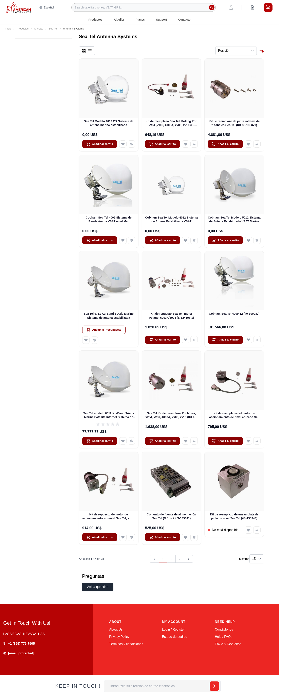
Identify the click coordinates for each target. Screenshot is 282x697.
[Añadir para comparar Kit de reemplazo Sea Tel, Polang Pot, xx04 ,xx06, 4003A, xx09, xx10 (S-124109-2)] (194, 144)
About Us (116, 629)
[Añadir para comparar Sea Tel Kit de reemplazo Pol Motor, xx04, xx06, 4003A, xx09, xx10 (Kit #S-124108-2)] (194, 441)
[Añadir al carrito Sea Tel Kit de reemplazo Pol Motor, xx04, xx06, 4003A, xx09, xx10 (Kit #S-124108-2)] (162, 441)
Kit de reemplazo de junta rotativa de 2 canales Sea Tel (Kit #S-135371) (234, 123)
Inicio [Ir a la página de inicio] (8, 28)
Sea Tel (53, 28)
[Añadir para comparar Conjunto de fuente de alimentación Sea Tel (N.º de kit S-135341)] (194, 537)
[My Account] (231, 7)
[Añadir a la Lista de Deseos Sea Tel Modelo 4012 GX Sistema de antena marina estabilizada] (123, 144)
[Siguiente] (188, 559)
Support (161, 19)
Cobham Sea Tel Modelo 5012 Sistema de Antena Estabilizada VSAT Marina (234, 219)
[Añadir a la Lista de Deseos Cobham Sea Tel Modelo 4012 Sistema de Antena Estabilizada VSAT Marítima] (185, 240)
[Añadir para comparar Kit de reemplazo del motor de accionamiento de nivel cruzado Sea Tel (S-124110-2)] (257, 441)
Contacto (184, 19)
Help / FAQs (223, 636)
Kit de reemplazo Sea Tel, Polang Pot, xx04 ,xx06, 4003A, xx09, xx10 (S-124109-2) (171, 123)
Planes (140, 19)
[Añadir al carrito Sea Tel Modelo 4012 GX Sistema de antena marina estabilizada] (99, 144)
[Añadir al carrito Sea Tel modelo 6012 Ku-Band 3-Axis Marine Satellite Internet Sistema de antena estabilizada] (99, 441)
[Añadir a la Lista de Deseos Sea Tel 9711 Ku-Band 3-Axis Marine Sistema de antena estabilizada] (86, 340)
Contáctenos (224, 629)
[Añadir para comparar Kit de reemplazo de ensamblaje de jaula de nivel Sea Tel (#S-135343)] (257, 530)
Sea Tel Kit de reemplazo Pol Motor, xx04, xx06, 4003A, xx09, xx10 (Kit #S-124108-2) (172, 415)
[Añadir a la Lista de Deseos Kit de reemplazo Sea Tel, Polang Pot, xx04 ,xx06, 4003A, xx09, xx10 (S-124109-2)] (185, 144)
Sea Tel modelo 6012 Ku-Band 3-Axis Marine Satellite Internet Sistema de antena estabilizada (108, 415)
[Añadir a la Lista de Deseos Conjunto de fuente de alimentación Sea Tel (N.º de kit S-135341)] (185, 537)
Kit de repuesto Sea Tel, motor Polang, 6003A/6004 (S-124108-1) (171, 315)
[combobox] (143, 7)
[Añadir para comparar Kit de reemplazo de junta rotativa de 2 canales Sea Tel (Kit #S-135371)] (257, 144)
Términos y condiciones (126, 644)
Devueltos (234, 644)
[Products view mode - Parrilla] (84, 50)
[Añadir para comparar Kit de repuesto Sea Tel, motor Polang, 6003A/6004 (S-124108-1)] (194, 339)
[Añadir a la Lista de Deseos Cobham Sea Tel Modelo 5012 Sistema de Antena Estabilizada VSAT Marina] (248, 240)
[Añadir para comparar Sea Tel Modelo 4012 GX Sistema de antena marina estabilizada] (131, 144)
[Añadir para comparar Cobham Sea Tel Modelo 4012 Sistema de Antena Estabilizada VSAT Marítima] (194, 240)
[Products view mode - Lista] (89, 50)
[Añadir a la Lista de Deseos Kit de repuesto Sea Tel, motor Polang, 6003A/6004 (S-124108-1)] (185, 339)
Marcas (38, 28)
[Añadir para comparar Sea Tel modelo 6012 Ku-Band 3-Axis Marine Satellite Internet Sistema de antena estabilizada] (131, 441)
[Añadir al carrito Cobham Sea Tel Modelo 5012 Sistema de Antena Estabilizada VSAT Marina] (225, 240)
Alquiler (119, 19)
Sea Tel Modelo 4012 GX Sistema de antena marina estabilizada (108, 123)
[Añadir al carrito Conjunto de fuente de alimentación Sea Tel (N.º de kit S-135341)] (162, 537)
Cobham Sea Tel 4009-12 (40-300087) (234, 313)
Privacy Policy (119, 636)
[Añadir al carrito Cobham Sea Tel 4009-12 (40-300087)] (225, 340)
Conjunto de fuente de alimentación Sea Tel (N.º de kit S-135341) (171, 516)
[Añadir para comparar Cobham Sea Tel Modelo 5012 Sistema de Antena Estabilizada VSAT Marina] (257, 240)
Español (48, 7)
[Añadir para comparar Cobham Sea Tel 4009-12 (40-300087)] (257, 339)
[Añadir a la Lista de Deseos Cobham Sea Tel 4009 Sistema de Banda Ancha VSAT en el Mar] (123, 240)
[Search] (211, 7)
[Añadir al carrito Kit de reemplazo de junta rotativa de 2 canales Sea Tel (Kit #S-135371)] (225, 144)
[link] (154, 559)
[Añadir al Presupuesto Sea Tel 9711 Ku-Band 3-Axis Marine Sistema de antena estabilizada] (104, 330)
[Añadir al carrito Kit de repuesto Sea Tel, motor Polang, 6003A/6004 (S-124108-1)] (162, 340)
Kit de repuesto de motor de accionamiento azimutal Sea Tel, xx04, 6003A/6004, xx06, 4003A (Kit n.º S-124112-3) (108, 516)
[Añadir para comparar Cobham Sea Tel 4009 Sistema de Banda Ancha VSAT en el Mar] (131, 240)
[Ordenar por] (236, 50)
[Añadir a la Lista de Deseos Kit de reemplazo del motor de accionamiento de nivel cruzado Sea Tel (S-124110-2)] (248, 441)
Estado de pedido (174, 636)
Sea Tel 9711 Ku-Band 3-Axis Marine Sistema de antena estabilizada (109, 315)
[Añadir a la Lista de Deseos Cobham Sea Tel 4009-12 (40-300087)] (248, 339)
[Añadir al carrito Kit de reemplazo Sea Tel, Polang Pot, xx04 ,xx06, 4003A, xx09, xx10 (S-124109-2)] (162, 144)
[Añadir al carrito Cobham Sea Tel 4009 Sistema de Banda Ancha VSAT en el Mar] (99, 240)
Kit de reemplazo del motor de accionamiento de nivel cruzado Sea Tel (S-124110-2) (234, 415)
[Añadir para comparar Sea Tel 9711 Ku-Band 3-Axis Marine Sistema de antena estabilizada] (94, 340)
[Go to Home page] (18, 7)
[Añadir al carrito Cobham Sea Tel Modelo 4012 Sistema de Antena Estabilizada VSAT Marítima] (162, 240)
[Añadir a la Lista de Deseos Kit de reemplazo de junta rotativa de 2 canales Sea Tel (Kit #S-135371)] (248, 144)
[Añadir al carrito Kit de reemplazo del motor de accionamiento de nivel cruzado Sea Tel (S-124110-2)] (225, 441)
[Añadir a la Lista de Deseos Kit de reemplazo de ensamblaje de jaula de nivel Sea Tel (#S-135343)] (248, 530)
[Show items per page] (256, 558)
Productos (95, 19)
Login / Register (173, 629)
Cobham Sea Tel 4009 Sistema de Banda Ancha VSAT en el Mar (109, 219)
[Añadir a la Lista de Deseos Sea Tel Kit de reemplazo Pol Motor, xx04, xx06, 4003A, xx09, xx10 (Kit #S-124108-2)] (185, 441)
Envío (219, 644)
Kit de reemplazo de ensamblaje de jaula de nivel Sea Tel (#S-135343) (234, 516)
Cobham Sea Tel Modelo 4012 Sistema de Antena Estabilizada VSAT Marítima (171, 220)
